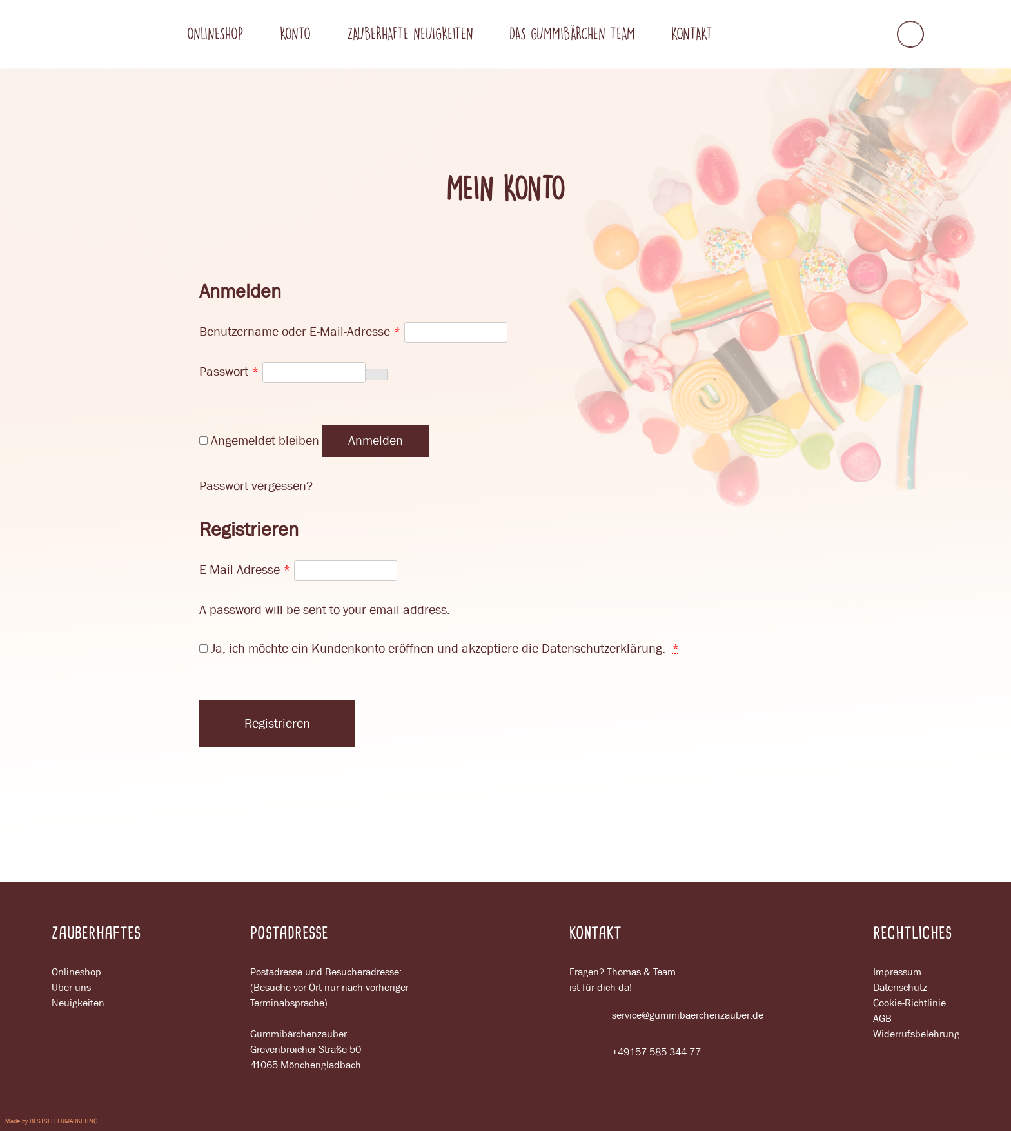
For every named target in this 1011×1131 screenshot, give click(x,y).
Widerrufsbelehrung (916, 1034)
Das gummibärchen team (572, 33)
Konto (295, 33)
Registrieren (277, 723)
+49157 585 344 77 (635, 1052)
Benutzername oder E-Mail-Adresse (300, 331)
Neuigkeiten (78, 1003)
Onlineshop (215, 33)
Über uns (71, 987)
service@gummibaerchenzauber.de (666, 1015)
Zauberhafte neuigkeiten (410, 33)
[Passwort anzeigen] (377, 374)
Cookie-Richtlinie (909, 1003)
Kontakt (691, 33)
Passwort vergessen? (256, 486)
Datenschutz (900, 987)
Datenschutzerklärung (602, 648)
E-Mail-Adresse (245, 570)
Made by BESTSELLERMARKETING (51, 1120)
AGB (882, 1018)
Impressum (897, 972)
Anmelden (375, 441)
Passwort (229, 371)
